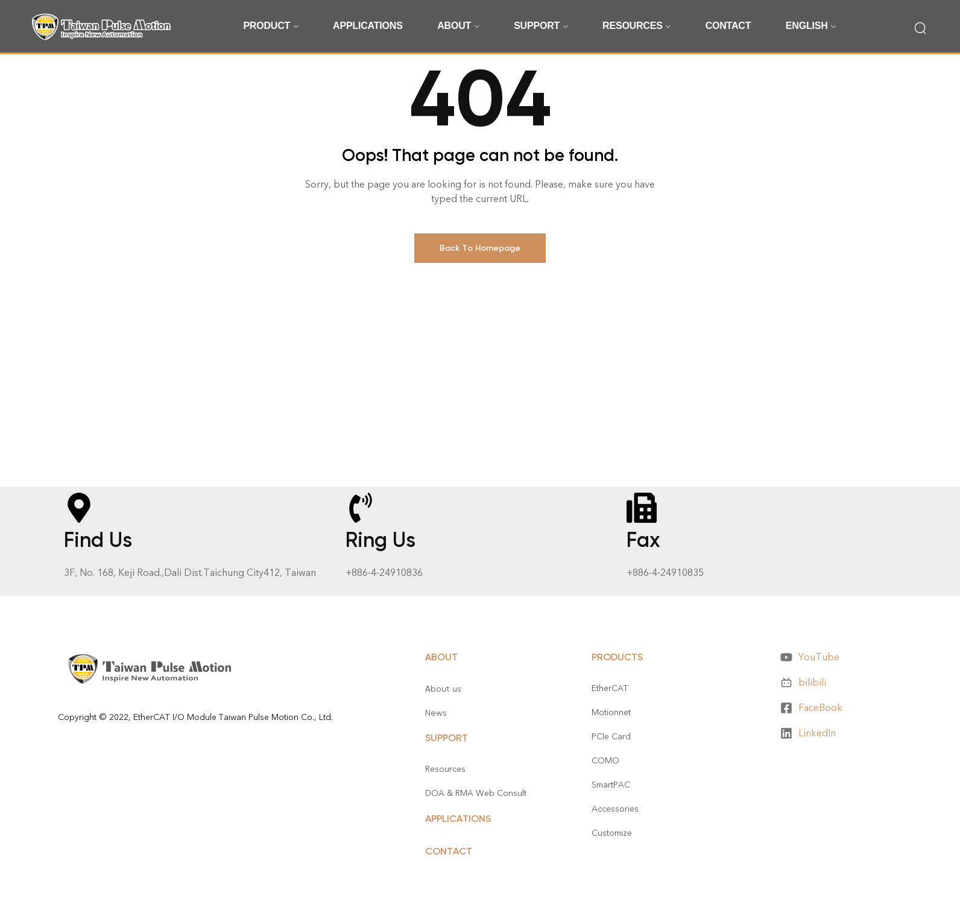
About (441, 657)
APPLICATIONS (458, 818)
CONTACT (448, 851)
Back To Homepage (480, 248)
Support (446, 738)
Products (617, 657)
